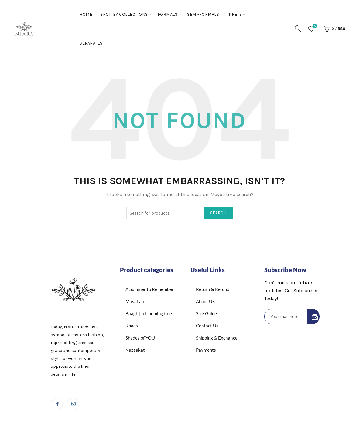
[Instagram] (73, 404)
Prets (235, 14)
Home (86, 14)
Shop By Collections (124, 14)
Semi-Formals (203, 14)
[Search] (298, 28)
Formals (168, 14)
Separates (91, 43)
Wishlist (314, 26)
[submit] (313, 316)
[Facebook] (57, 404)
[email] (286, 316)
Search (218, 212)
